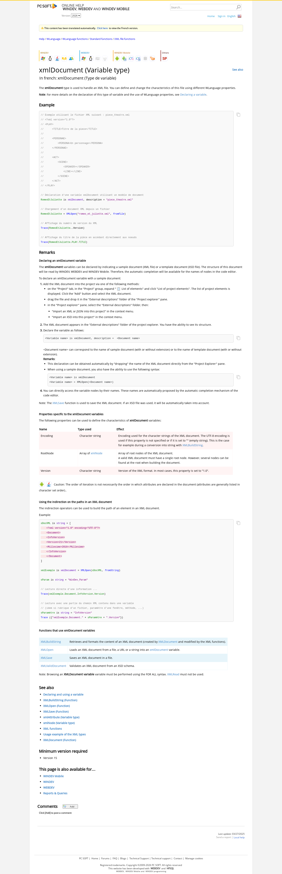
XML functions (52, 737)
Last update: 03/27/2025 (231, 842)
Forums (105, 858)
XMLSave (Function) (56, 720)
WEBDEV (48, 796)
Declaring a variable (193, 94)
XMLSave (58, 408)
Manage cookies (194, 858)
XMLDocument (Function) (59, 748)
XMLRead (173, 682)
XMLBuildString (193, 450)
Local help (239, 845)
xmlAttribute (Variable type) (61, 725)
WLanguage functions (75, 39)
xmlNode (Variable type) (59, 731)
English (231, 16)
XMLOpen (47, 658)
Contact (178, 858)
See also (237, 69)
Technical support (161, 858)
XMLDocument (167, 650)
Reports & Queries (55, 801)
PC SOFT (83, 858)
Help (41, 39)
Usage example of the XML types (64, 742)
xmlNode (96, 458)
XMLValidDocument (53, 674)
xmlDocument (159, 658)
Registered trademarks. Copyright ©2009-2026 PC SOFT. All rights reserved (141, 865)
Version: (66, 15)
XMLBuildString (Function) (60, 708)
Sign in (221, 16)
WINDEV (48, 790)
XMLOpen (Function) (56, 714)
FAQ (115, 858)
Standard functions (101, 39)
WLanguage (53, 39)
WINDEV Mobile (53, 784)
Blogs (123, 858)
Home (211, 16)
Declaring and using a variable (63, 703)
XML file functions (124, 39)
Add (68, 814)
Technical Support (139, 858)
